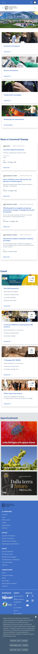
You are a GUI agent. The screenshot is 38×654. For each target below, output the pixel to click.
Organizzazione (6, 525)
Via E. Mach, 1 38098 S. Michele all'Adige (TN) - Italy (19, 600)
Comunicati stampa (11, 175)
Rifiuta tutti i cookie (19, 641)
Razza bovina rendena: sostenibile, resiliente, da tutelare (18, 239)
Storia (3, 517)
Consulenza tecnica (7, 554)
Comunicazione (7, 570)
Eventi (4, 573)
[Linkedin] (27, 600)
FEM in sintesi (6, 520)
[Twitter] (33, 595)
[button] (4, 2)
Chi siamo (4, 514)
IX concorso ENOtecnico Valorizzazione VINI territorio (18, 326)
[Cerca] (35, 8)
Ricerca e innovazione (11, 70)
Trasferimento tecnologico (12, 95)
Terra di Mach (5, 581)
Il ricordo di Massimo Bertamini (13, 150)
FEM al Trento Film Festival (13, 393)
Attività (4, 533)
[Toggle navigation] (3, 8)
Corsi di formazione (7, 562)
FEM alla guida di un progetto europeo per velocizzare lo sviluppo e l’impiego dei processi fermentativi (18, 210)
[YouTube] (27, 605)
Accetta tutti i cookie (19, 650)
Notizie (8, 146)
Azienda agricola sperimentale (14, 119)
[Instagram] (33, 600)
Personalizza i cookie (19, 645)
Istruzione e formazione (12, 46)
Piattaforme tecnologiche (9, 557)
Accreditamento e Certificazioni (10, 560)
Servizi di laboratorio (7, 551)
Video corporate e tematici (9, 583)
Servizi (4, 549)
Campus (4, 523)
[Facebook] (27, 595)
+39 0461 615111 (18, 609)
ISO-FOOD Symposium (11, 288)
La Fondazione (7, 511)
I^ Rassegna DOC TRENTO (12, 360)
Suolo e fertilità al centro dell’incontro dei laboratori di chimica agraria (17, 180)
